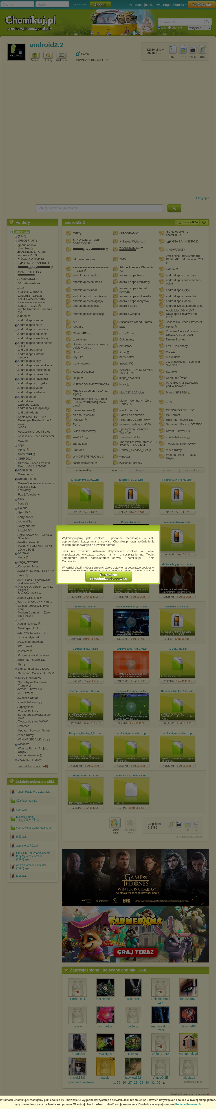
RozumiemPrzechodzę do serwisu (108, 576)
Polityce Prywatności (188, 1104)
